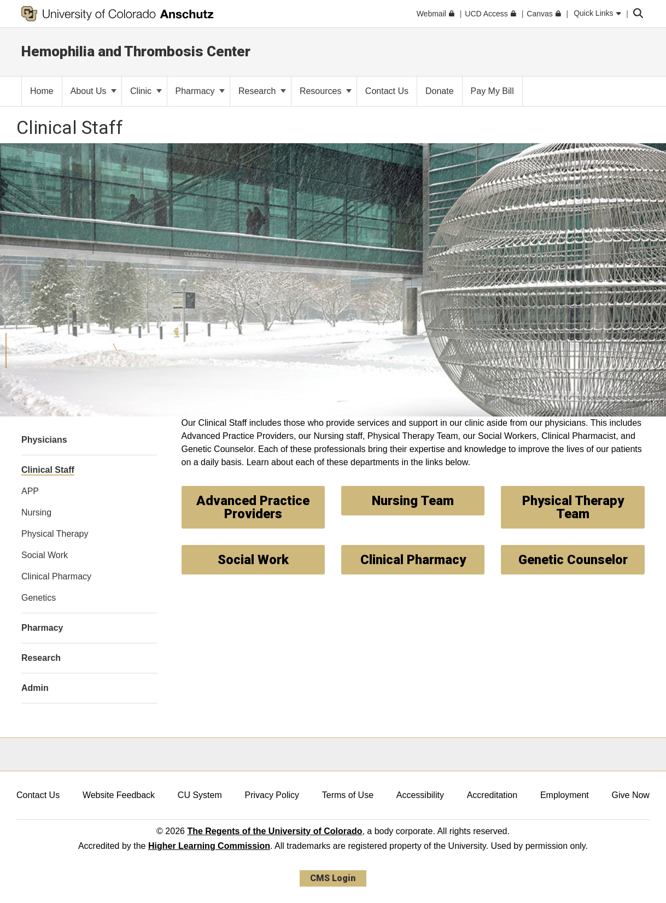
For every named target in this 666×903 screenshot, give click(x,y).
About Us (93, 91)
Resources (326, 91)
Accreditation (492, 795)
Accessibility (420, 795)
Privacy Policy (271, 795)
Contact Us (38, 795)
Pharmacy (200, 91)
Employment (564, 795)
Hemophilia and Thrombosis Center (135, 51)
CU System (200, 795)
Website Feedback (119, 795)
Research (262, 91)
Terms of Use (347, 795)
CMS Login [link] (332, 878)
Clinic (146, 91)
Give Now (631, 795)
